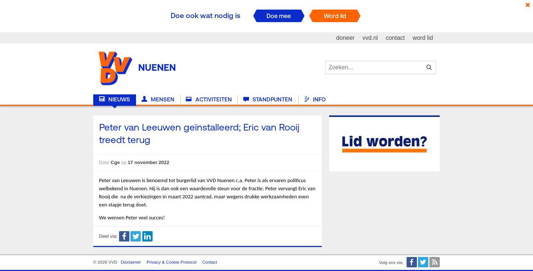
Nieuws (114, 99)
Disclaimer (131, 262)
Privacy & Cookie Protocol (171, 262)
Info (315, 99)
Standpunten (267, 99)
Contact (209, 262)
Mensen (158, 99)
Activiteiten (208, 99)
